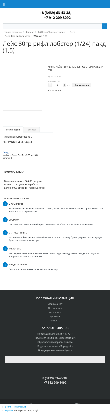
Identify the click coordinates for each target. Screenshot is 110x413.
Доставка (55, 316)
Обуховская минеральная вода (55, 342)
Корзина (9, 410)
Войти (8, 407)
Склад (5, 152)
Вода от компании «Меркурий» (55, 346)
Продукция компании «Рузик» (55, 350)
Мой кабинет (55, 303)
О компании (55, 308)
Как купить (55, 312)
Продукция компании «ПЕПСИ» (55, 333)
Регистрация (20, 407)
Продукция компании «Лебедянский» (55, 337)
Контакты (55, 320)
